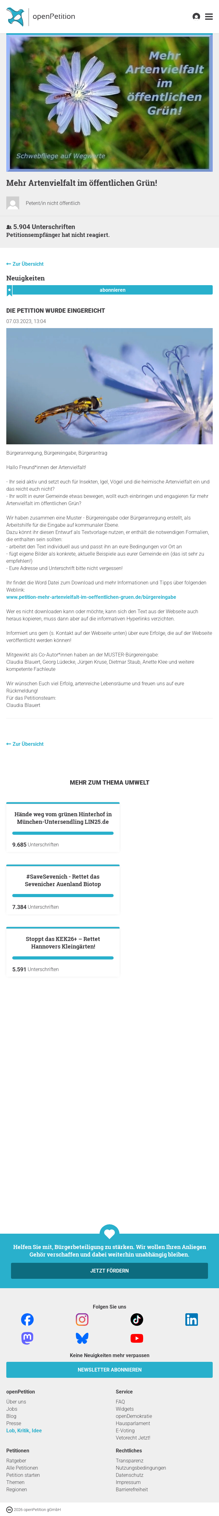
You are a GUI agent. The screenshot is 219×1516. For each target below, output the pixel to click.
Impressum (128, 1482)
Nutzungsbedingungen (141, 1468)
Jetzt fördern (109, 1271)
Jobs (11, 1409)
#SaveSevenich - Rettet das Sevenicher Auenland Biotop (63, 1030)
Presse (13, 1423)
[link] (209, 17)
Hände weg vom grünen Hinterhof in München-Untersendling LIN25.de (63, 893)
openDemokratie (134, 1416)
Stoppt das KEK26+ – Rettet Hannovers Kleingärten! (63, 1168)
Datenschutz (129, 1475)
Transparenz (129, 1461)
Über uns (16, 1402)
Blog (11, 1416)
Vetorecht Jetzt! (133, 1438)
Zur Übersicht (28, 264)
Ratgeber (16, 1461)
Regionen (16, 1489)
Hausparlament (133, 1423)
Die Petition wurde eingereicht (55, 310)
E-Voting (125, 1431)
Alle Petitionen (22, 1468)
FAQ (120, 1402)
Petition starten (23, 1475)
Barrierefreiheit (132, 1489)
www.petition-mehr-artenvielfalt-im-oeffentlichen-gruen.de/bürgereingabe (91, 597)
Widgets (125, 1409)
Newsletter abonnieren (110, 1370)
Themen (15, 1482)
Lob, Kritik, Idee (24, 1431)
